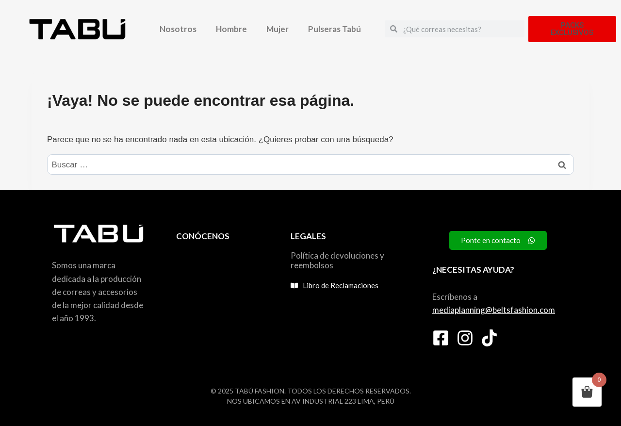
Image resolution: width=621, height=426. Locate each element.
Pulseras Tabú (334, 29)
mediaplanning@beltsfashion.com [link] (493, 310)
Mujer (277, 29)
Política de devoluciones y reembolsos (337, 260)
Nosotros (178, 29)
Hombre (231, 29)
